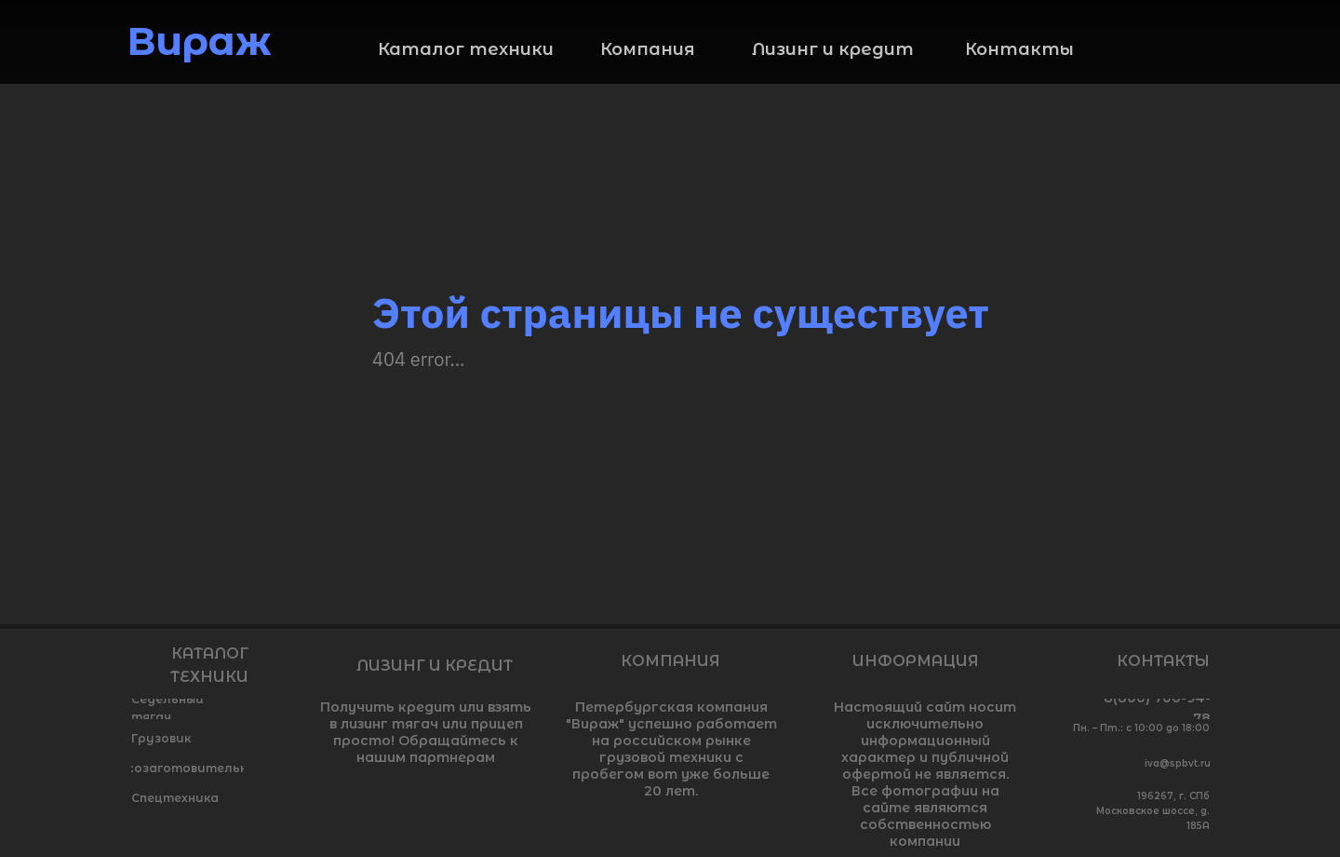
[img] (1196, 43)
